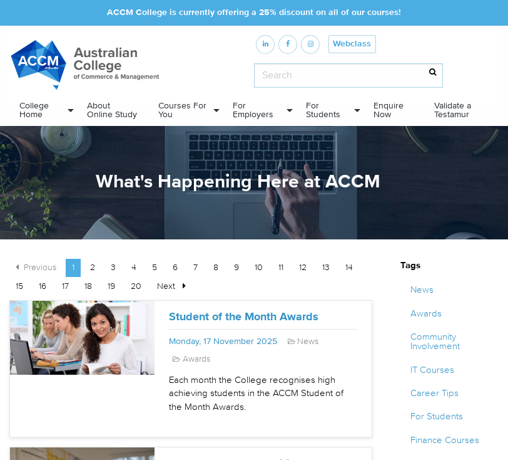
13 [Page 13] (326, 267)
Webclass (352, 44)
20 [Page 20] (136, 286)
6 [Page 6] (175, 267)
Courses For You (182, 110)
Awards (426, 314)
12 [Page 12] (303, 267)
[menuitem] (43, 110)
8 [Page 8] (215, 267)
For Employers (253, 110)
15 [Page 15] (19, 286)
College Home (34, 110)
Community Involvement (435, 341)
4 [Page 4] (133, 267)
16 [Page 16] (42, 286)
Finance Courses (444, 440)
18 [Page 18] (88, 286)
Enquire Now (388, 110)
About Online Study (112, 110)
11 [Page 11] (280, 267)
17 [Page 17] (65, 286)
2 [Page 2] (92, 267)
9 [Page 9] (236, 267)
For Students (323, 110)
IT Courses (432, 370)
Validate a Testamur (452, 110)
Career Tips (434, 393)
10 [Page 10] (259, 267)
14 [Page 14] (349, 267)
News (422, 290)
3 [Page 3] (113, 267)
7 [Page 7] (195, 267)
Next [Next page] (174, 285)
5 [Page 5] (154, 267)
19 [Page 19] (111, 286)
